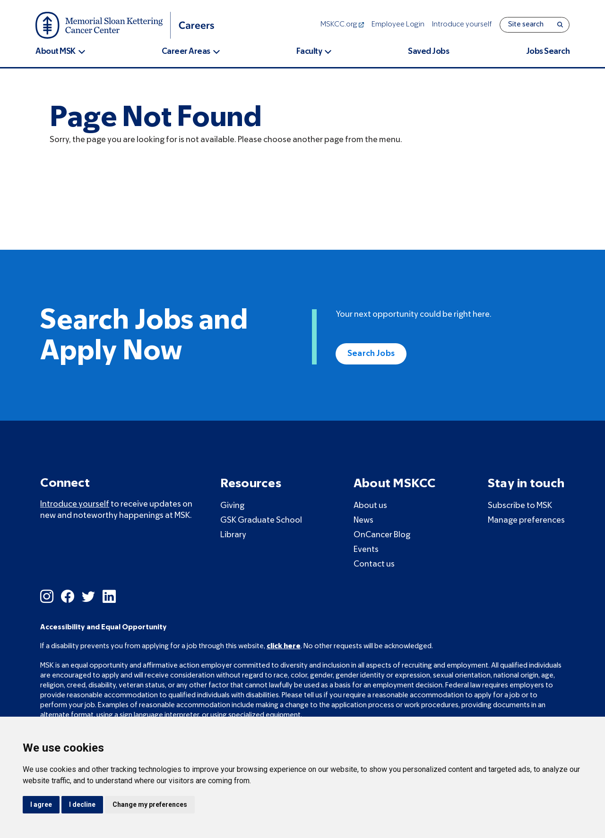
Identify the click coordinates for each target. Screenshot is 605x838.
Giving (232, 506)
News (363, 520)
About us (370, 506)
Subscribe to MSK (520, 506)
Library (233, 535)
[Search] (560, 24)
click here (284, 646)
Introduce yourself (462, 24)
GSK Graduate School (261, 520)
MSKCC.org (342, 24)
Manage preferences (526, 520)
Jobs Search (548, 52)
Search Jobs (371, 354)
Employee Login (398, 24)
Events (366, 550)
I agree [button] (41, 804)
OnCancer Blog (382, 535)
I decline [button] (82, 804)
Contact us (374, 564)
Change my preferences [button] (149, 804)
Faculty (309, 52)
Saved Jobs (428, 52)
